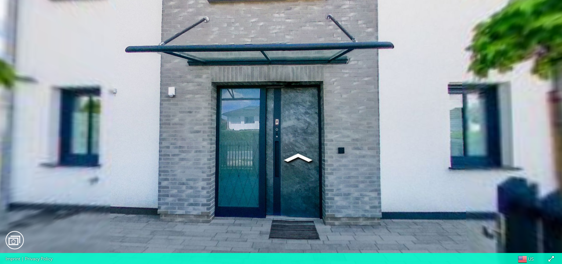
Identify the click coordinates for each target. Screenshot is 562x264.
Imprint (13, 259)
